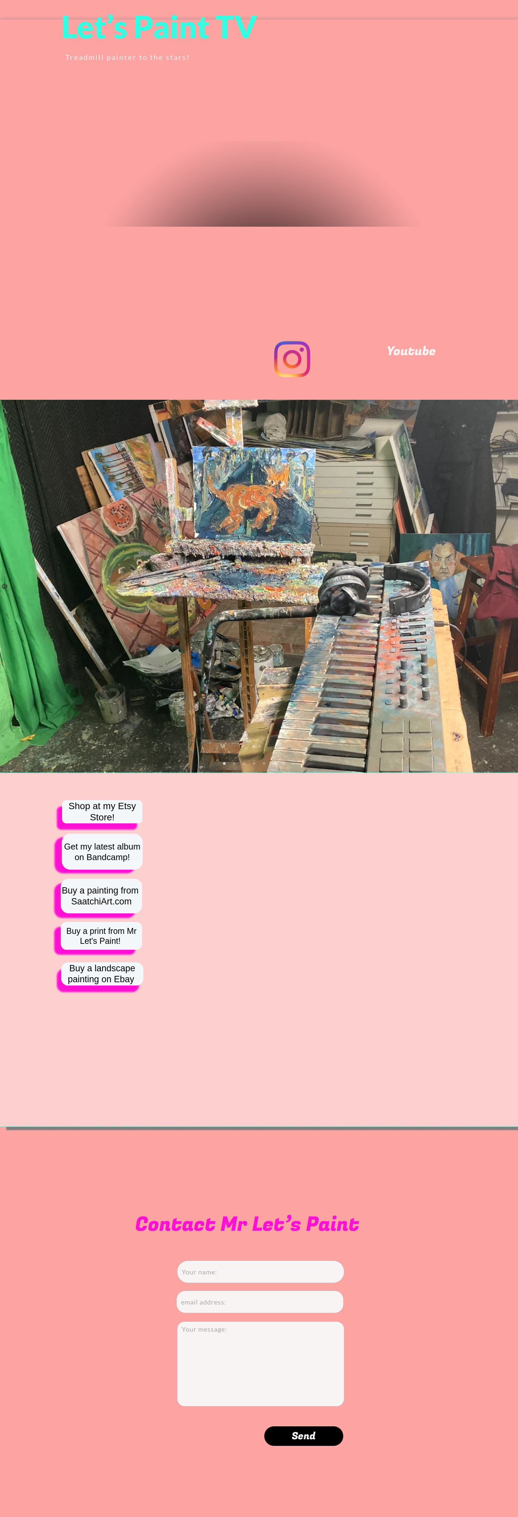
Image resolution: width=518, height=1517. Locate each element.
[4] (254, 763)
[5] (264, 763)
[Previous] (4, 586)
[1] (224, 763)
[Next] (513, 586)
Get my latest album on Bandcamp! (102, 852)
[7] (283, 763)
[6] (274, 763)
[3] (244, 763)
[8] (293, 763)
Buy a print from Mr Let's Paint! (101, 935)
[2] (234, 763)
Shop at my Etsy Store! (102, 834)
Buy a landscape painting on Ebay (102, 973)
